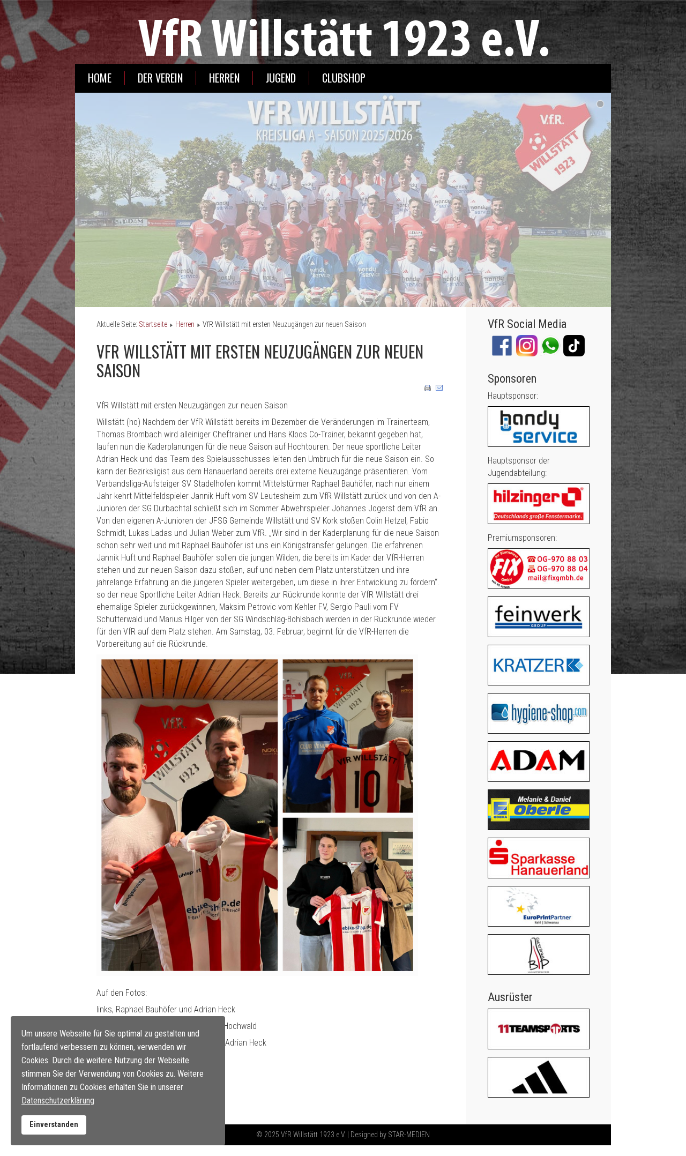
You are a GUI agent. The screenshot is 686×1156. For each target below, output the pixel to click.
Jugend (281, 78)
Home (99, 78)
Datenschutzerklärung (57, 1100)
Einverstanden (53, 1124)
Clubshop (344, 78)
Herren (224, 78)
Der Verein (160, 78)
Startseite (153, 324)
